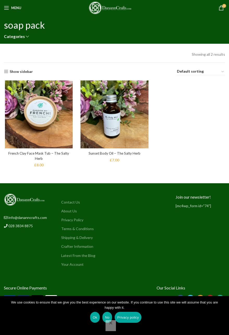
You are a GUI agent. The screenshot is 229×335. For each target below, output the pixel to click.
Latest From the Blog (78, 255)
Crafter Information (77, 246)
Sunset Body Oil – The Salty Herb (114, 153)
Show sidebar (21, 71)
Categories (14, 37)
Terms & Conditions (77, 228)
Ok (95, 317)
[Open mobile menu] (12, 8)
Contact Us (70, 202)
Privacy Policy (72, 220)
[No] (111, 325)
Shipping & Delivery (77, 237)
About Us (69, 211)
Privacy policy (128, 317)
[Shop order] (200, 71)
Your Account (72, 264)
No (107, 317)
